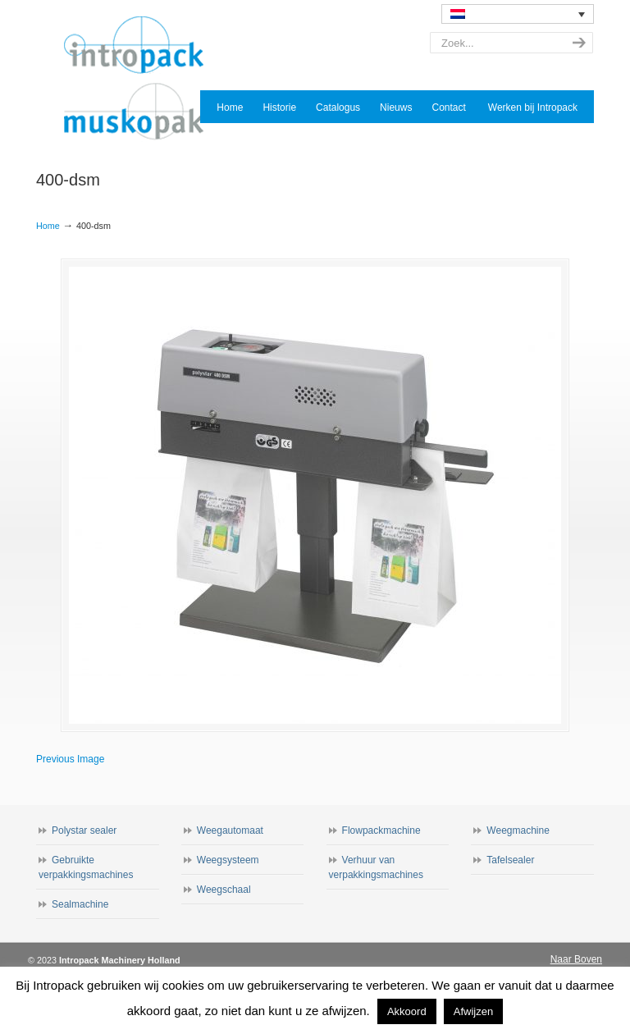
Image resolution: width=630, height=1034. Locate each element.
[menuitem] (517, 14)
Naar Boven (576, 959)
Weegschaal (224, 889)
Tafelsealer (510, 860)
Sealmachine (80, 904)
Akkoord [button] (407, 1011)
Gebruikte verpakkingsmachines (86, 867)
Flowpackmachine (381, 830)
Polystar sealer (84, 830)
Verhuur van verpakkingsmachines (376, 867)
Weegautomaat (230, 830)
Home (48, 226)
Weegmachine (518, 830)
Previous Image (70, 759)
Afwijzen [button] (473, 1011)
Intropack (141, 79)
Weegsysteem (228, 860)
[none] (517, 14)
